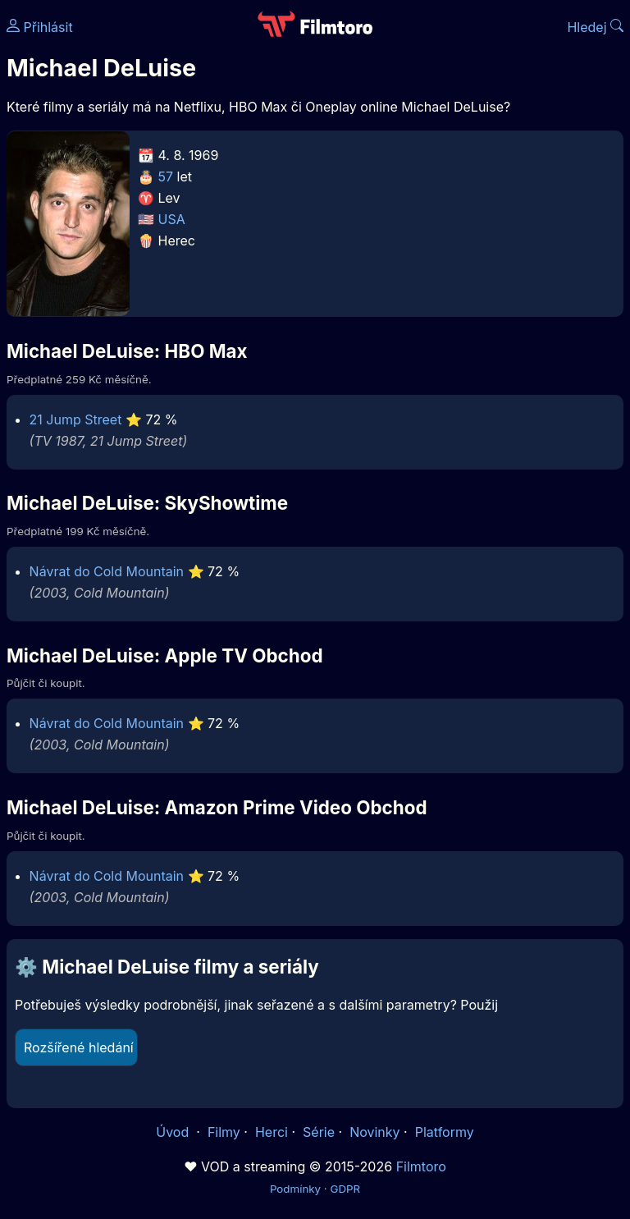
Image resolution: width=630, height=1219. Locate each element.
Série (319, 1132)
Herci (271, 1132)
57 (166, 176)
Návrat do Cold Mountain (107, 571)
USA (171, 219)
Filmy (224, 1132)
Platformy (444, 1132)
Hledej (595, 27)
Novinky (374, 1132)
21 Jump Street (76, 419)
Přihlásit (40, 27)
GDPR (345, 1188)
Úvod (174, 1132)
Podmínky (295, 1188)
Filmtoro (421, 1166)
